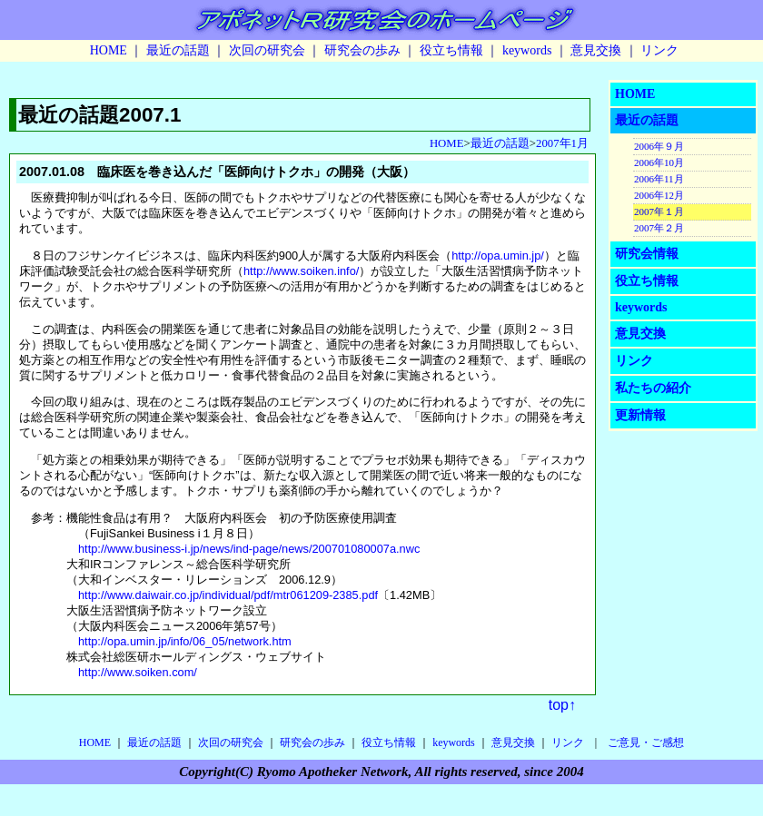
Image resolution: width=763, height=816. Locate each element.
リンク (659, 50)
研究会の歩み (362, 50)
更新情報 (640, 415)
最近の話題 (178, 50)
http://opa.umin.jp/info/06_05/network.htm (185, 641)
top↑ (562, 705)
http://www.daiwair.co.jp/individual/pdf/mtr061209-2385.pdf (228, 595)
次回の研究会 (267, 50)
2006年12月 (659, 195)
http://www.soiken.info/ (301, 271)
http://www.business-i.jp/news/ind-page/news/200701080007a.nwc (249, 548)
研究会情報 (647, 254)
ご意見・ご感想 (646, 742)
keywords (526, 50)
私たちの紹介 (653, 388)
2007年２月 (659, 227)
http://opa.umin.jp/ (497, 255)
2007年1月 (562, 143)
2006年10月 (659, 162)
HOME (108, 50)
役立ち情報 (451, 50)
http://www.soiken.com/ (137, 672)
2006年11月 (659, 178)
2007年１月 (659, 211)
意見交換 (595, 50)
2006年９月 (659, 146)
